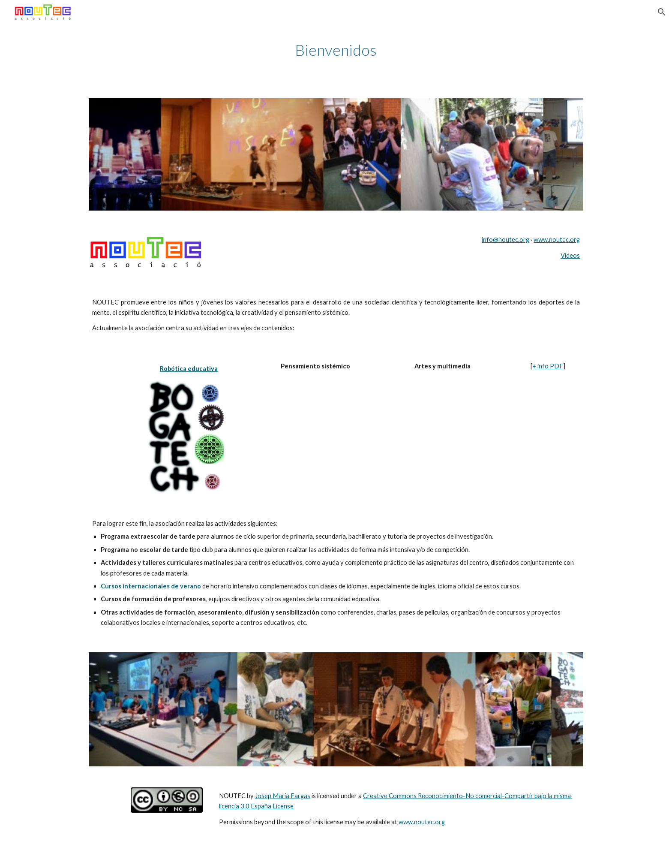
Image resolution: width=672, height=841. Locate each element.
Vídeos (570, 255)
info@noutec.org (505, 239)
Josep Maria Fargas (282, 795)
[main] (336, 50)
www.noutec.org (557, 239)
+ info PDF (547, 366)
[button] (661, 12)
